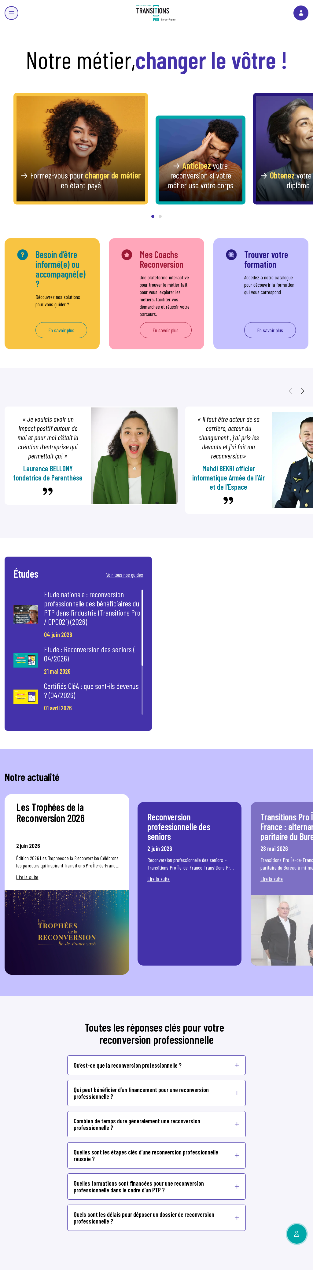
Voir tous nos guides (124, 574)
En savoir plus (61, 330)
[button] (152, 216)
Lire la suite (27, 877)
